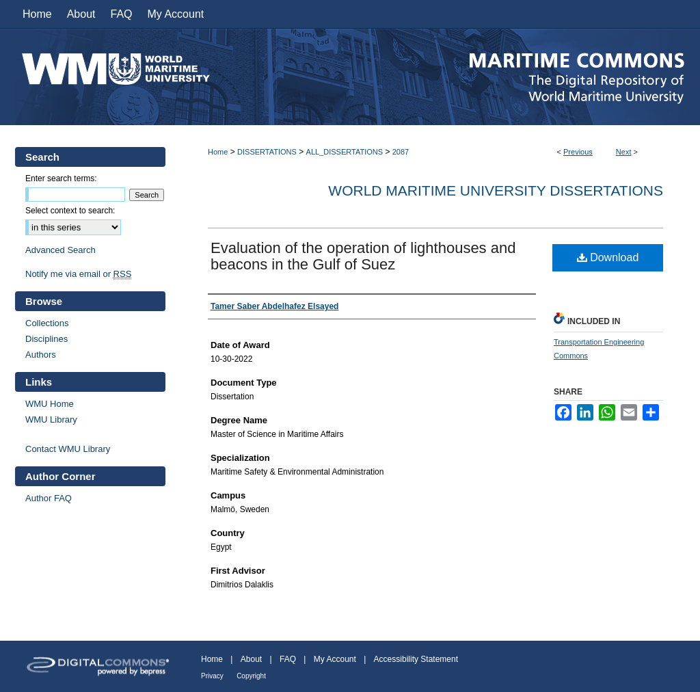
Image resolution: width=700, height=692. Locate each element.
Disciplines (46, 339)
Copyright (251, 676)
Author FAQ (48, 498)
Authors (40, 354)
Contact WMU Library (67, 449)
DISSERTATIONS (267, 152)
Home (218, 152)
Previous (578, 152)
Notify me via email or (78, 274)
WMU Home (49, 404)
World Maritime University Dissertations (495, 190)
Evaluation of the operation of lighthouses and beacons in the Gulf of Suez (363, 256)
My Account (335, 659)
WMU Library (51, 419)
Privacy (212, 676)
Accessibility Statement (416, 659)
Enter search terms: (61, 178)
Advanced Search (60, 250)
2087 (400, 152)
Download (608, 257)
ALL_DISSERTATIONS (344, 152)
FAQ (288, 659)
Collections (47, 323)
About (251, 659)
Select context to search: (70, 210)
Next (624, 152)
